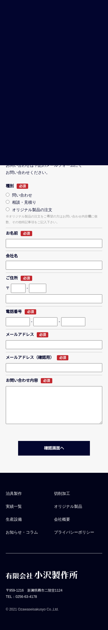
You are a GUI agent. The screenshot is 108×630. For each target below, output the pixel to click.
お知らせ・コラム (22, 532)
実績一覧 (14, 506)
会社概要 (62, 519)
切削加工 (62, 493)
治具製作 (14, 493)
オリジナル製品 (68, 506)
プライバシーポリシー (74, 532)
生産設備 (14, 519)
